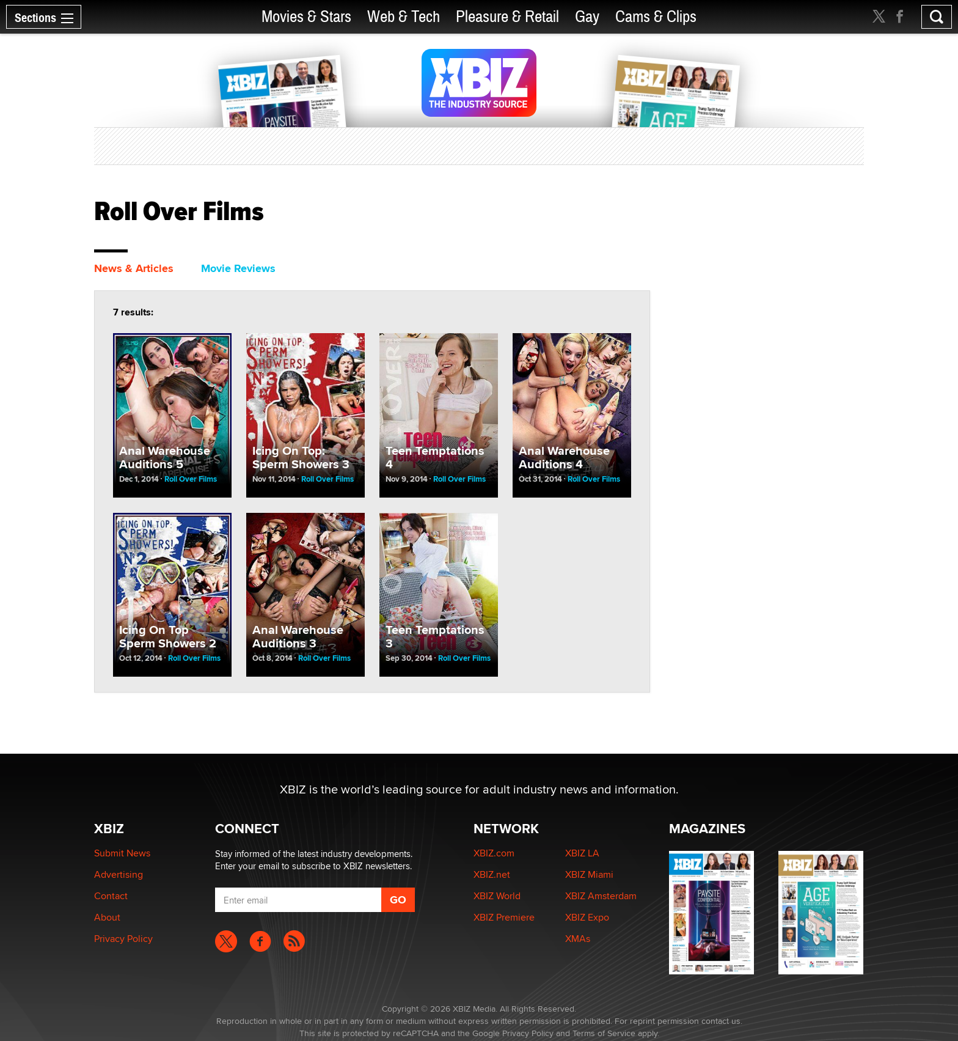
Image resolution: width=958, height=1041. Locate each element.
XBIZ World (497, 896)
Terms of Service (603, 1033)
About (107, 917)
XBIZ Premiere (504, 917)
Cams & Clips (656, 17)
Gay (587, 17)
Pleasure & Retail (507, 17)
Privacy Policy (123, 939)
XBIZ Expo (587, 917)
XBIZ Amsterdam (601, 896)
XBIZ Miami (589, 874)
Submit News (122, 853)
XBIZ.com (494, 853)
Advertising (118, 874)
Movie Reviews (238, 268)
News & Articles (134, 268)
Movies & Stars (306, 17)
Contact (111, 896)
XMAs (577, 939)
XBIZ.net (492, 874)
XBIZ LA (582, 853)
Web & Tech (403, 17)
